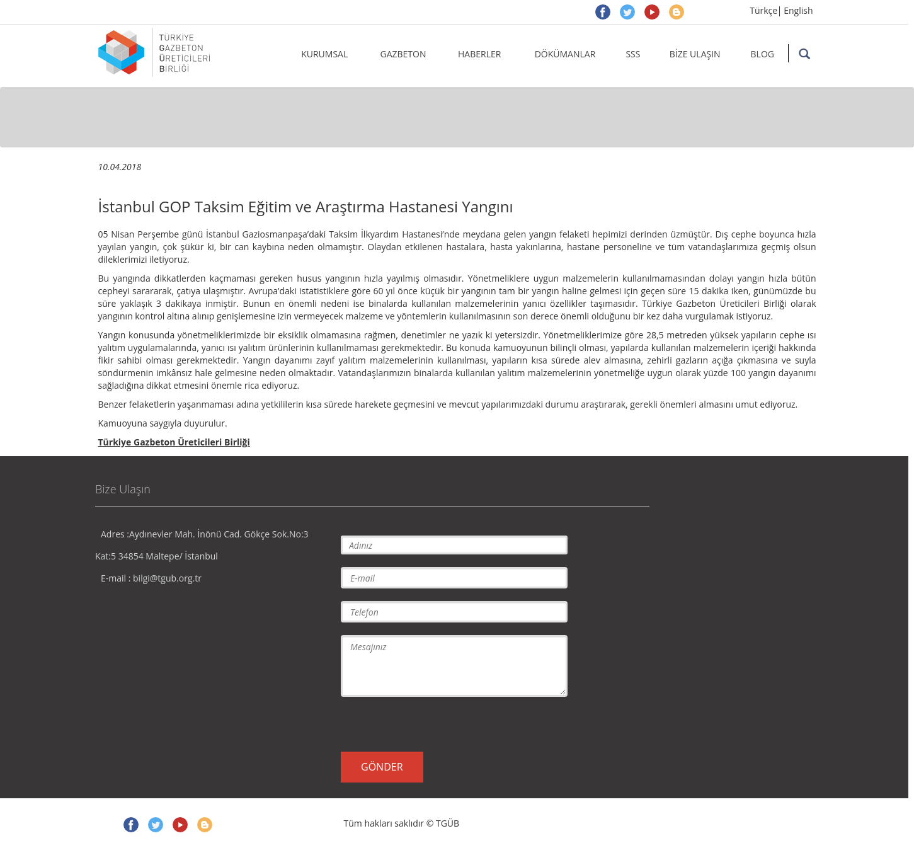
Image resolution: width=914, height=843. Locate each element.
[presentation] (436, 723)
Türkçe (763, 10)
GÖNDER (382, 767)
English (798, 10)
